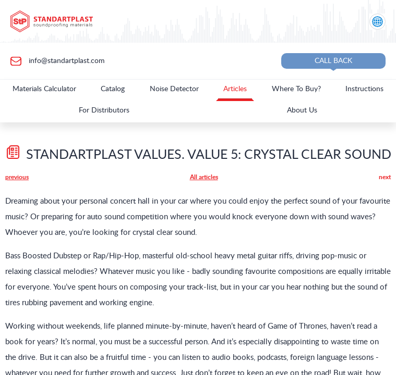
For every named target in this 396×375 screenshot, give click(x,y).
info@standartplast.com (66, 60)
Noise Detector (174, 89)
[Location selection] (377, 22)
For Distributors (104, 110)
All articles (204, 177)
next (385, 177)
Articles (235, 89)
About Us (302, 110)
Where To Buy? (296, 89)
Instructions (364, 89)
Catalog (113, 89)
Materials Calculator (44, 89)
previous (17, 177)
